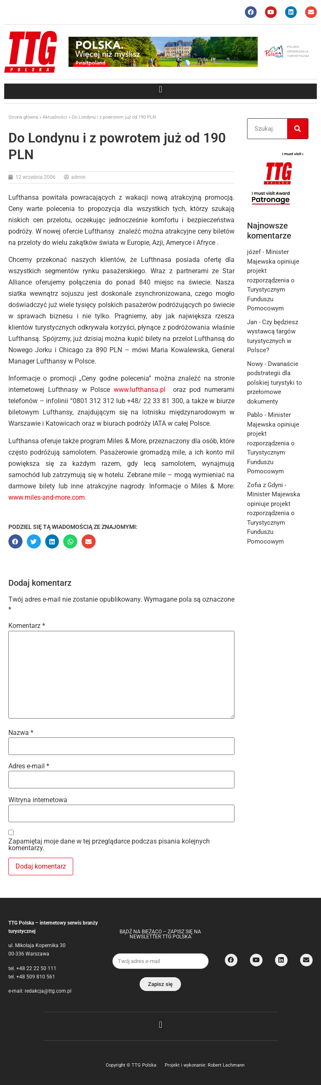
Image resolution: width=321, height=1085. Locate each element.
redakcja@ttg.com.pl (48, 991)
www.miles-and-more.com (46, 497)
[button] (160, 89)
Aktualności (55, 117)
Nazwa (20, 732)
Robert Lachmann (226, 1065)
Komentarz (26, 626)
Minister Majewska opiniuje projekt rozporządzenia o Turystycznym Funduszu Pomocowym (273, 280)
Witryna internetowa (37, 800)
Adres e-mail (28, 766)
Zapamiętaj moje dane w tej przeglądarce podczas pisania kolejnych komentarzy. (109, 844)
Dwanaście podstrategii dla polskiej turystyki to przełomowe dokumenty (274, 382)
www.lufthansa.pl (140, 390)
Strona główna (23, 117)
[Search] (297, 129)
